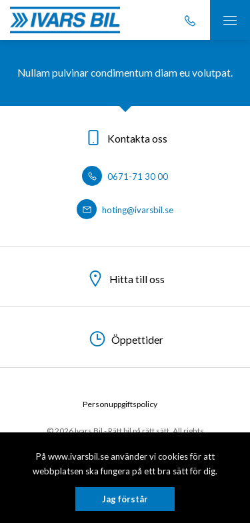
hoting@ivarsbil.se (125, 210)
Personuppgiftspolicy (120, 404)
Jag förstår (125, 499)
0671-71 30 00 (125, 176)
